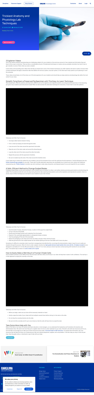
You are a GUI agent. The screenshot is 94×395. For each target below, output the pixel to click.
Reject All (19, 389)
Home (2, 7)
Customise (9, 389)
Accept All (28, 389)
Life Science (15, 7)
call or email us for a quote (32, 249)
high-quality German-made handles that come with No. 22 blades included (64, 246)
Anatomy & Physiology (23, 7)
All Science (8, 7)
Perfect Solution (20, 165)
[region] (19, 384)
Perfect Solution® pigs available (14, 163)
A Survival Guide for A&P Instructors (54, 331)
